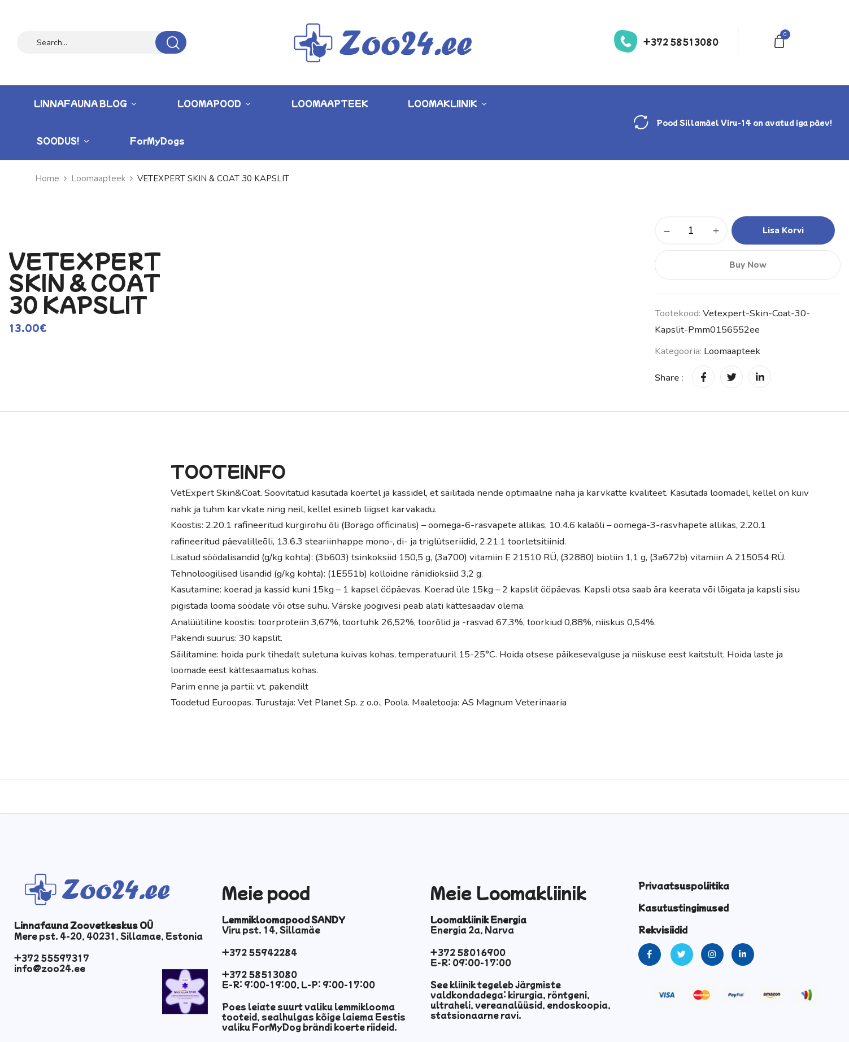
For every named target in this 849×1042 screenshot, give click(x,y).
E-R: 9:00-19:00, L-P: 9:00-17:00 (298, 984)
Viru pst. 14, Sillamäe (271, 929)
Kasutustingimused (683, 907)
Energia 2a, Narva (472, 929)
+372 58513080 (681, 41)
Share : (669, 377)
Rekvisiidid (662, 929)
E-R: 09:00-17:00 (470, 962)
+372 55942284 (259, 952)
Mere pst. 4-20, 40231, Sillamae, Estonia (108, 935)
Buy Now (748, 265)
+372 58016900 (468, 952)
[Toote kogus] (691, 230)
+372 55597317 (51, 957)
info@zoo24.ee (49, 968)
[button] (781, 40)
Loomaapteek (732, 351)
